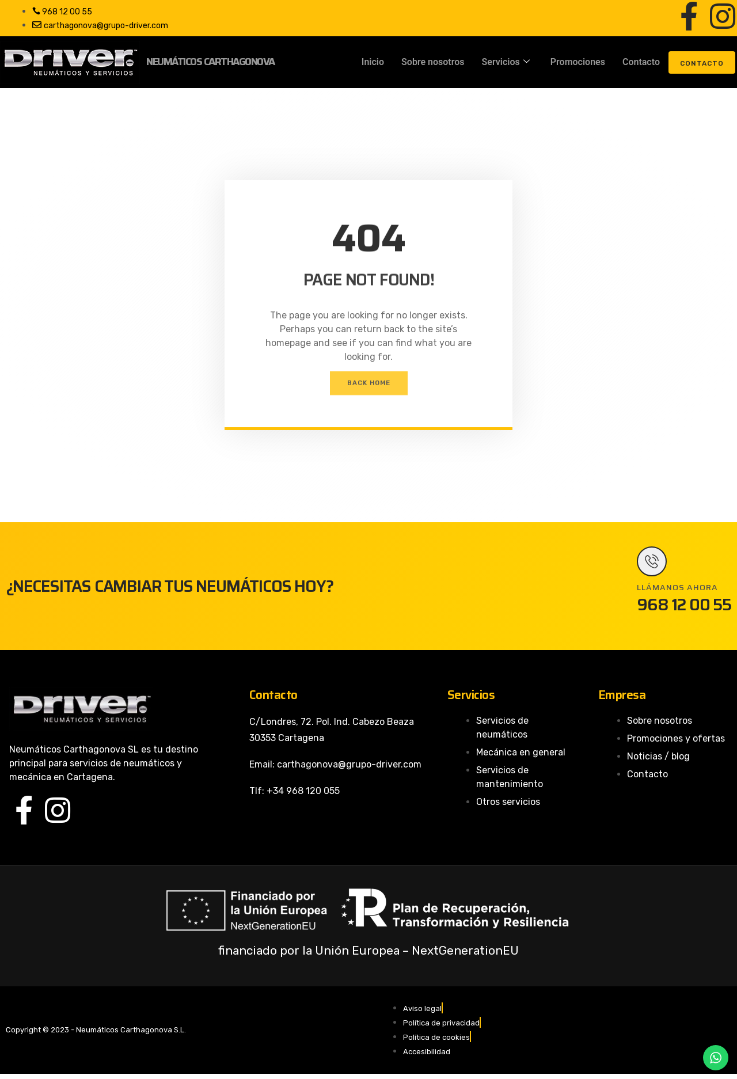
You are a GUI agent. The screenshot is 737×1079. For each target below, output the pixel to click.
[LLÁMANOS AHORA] (654, 563)
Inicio (373, 61)
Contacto (641, 61)
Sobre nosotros (432, 61)
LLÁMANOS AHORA (677, 592)
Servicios (506, 62)
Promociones (577, 61)
